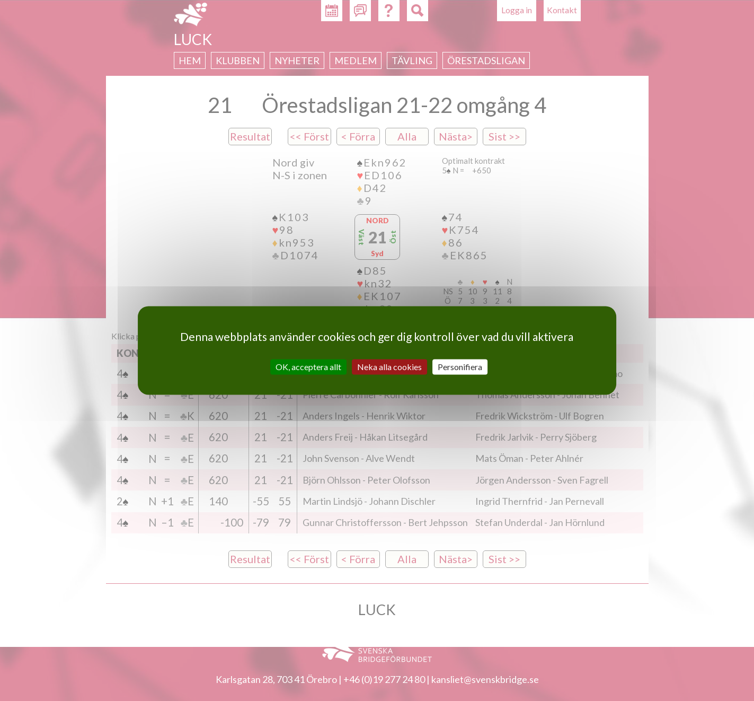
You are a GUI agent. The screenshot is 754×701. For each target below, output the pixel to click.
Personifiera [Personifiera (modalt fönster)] (460, 367)
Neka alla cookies (389, 367)
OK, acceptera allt (308, 367)
